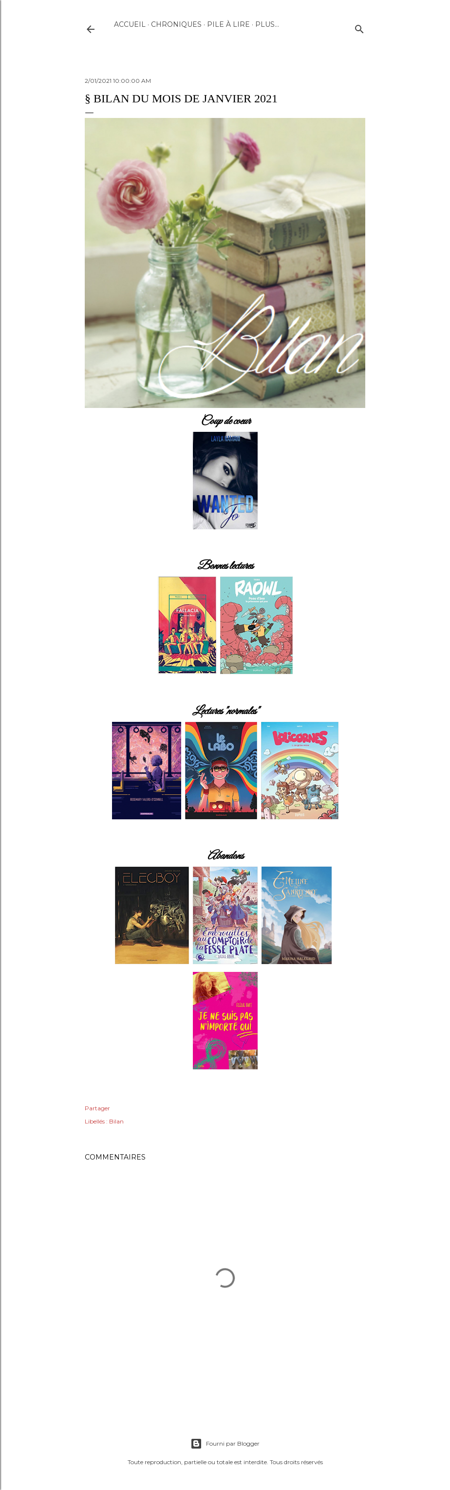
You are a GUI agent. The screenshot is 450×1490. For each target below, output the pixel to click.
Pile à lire (228, 24)
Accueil (130, 24)
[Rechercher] (359, 27)
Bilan (116, 1121)
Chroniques (176, 24)
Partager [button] (97, 1108)
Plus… (267, 24)
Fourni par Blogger (225, 1444)
